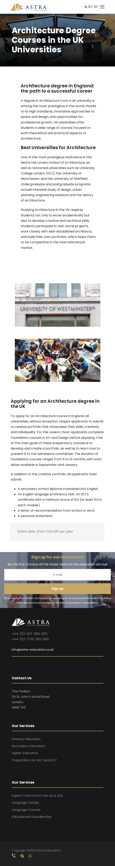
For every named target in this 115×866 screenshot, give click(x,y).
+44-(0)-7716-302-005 (30, 639)
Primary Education (26, 739)
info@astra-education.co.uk (32, 649)
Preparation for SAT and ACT (34, 760)
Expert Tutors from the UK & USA (37, 795)
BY (96, 6)
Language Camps (25, 802)
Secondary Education (28, 746)
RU (90, 6)
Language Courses (26, 809)
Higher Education (25, 753)
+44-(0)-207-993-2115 (29, 633)
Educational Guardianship (32, 816)
